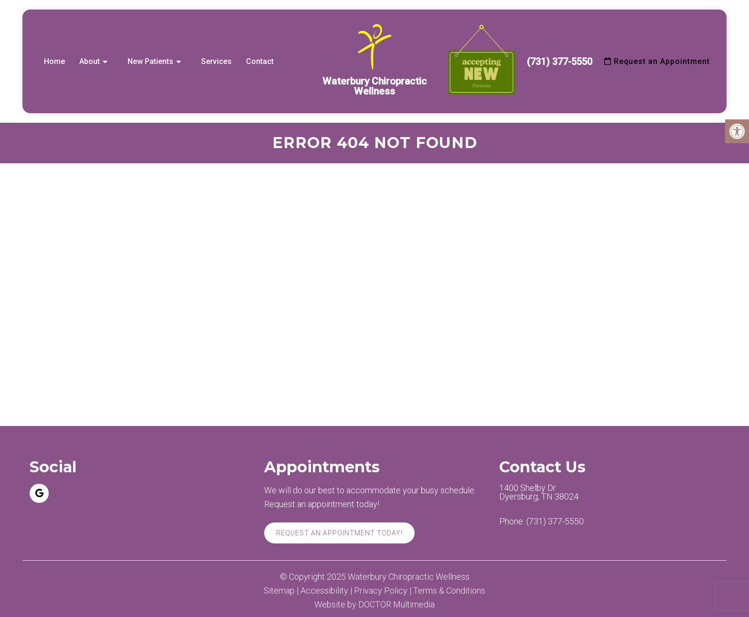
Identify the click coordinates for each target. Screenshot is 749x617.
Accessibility (324, 590)
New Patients (150, 61)
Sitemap (279, 590)
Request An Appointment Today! (339, 533)
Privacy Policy (380, 590)
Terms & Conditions (449, 590)
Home (54, 61)
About (89, 61)
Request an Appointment (657, 61)
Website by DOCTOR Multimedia (374, 604)
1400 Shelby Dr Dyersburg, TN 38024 (538, 492)
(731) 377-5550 (559, 61)
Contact (260, 61)
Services (216, 61)
